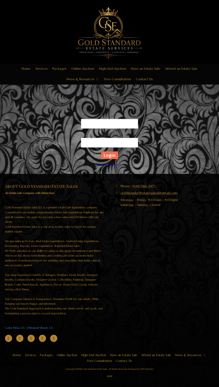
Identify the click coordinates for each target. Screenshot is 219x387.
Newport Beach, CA (41, 328)
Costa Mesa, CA (15, 328)
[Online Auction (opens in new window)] (83, 69)
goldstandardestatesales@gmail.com (149, 193)
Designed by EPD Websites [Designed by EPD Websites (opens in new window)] (140, 369)
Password (109, 135)
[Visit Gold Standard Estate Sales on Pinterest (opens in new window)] (19, 338)
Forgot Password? (109, 164)
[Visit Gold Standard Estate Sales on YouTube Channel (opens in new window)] (42, 338)
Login (109, 375)
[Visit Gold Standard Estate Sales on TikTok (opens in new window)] (31, 338)
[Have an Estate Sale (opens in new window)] (145, 69)
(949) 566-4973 (144, 186)
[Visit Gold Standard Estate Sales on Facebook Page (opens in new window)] (8, 338)
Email (109, 116)
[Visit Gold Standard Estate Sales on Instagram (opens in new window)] (53, 338)
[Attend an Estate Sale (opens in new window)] (181, 69)
